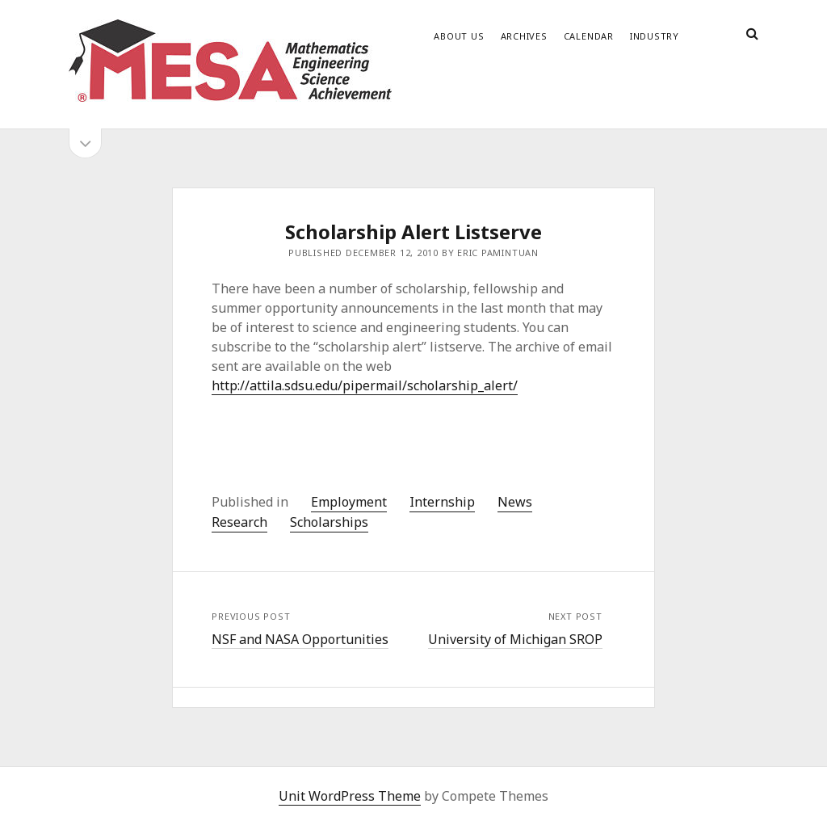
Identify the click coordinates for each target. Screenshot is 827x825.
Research (239, 522)
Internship (442, 502)
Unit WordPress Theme (350, 796)
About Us (459, 36)
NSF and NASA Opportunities (300, 639)
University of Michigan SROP (515, 639)
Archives (524, 36)
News (514, 502)
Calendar (589, 36)
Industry (654, 36)
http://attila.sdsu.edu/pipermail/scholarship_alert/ (365, 385)
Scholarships (329, 522)
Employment (349, 502)
